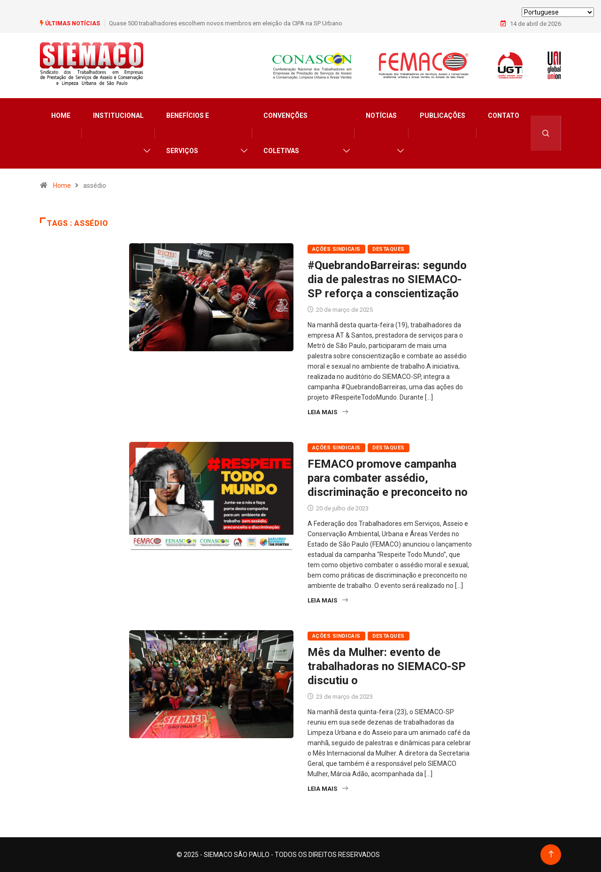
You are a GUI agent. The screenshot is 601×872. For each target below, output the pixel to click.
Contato (503, 115)
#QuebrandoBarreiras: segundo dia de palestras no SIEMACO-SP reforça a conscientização (387, 279)
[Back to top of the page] (551, 854)
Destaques (388, 249)
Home (60, 115)
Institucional (118, 115)
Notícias (381, 115)
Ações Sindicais (336, 249)
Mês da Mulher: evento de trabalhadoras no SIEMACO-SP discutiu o (387, 666)
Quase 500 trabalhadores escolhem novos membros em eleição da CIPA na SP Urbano (225, 23)
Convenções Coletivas (285, 133)
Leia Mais (328, 412)
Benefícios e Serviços (187, 133)
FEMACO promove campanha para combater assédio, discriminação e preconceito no (388, 478)
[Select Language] (558, 12)
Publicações (442, 115)
